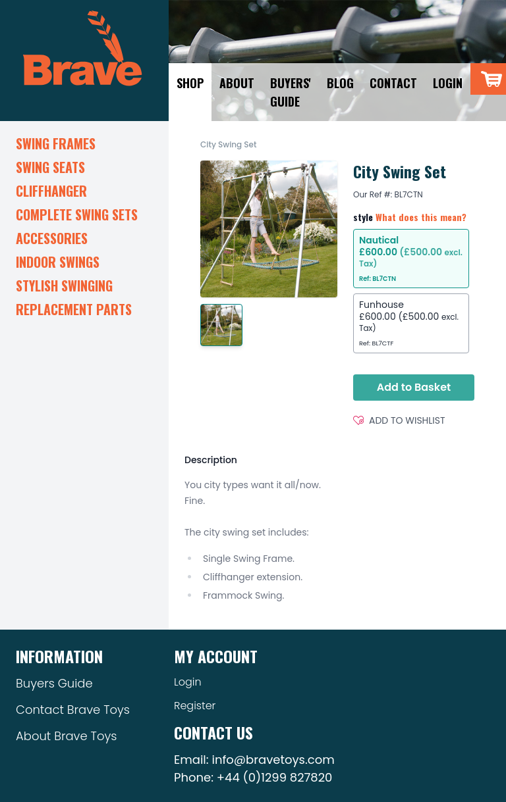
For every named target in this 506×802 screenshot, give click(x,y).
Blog (340, 82)
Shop (190, 82)
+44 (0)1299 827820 (275, 777)
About (236, 82)
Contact (393, 82)
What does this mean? (421, 217)
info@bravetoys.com (272, 759)
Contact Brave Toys (73, 709)
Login (448, 82)
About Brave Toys (66, 736)
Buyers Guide (54, 683)
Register (194, 705)
